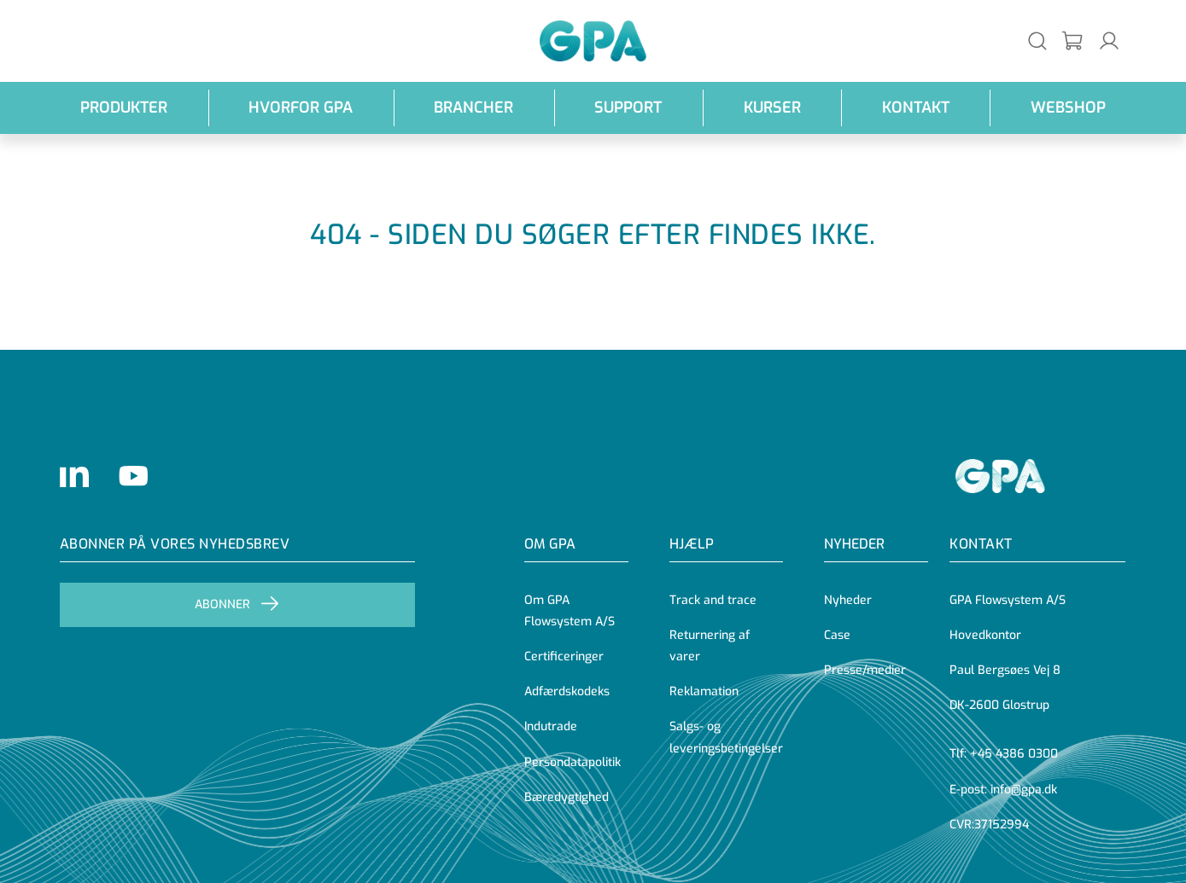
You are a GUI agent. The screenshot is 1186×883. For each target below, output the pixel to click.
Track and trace (713, 600)
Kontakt (915, 107)
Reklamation (704, 691)
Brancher (473, 107)
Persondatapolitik (572, 762)
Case (837, 635)
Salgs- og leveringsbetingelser (726, 737)
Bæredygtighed (566, 797)
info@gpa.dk (1023, 789)
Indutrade (550, 726)
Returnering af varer (709, 646)
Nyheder (854, 544)
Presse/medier (865, 670)
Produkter (123, 107)
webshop (1068, 107)
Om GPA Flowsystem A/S (569, 611)
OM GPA (549, 544)
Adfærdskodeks (567, 691)
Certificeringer (564, 656)
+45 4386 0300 (1014, 754)
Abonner (237, 604)
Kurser (772, 107)
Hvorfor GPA (300, 107)
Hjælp (691, 544)
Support (628, 107)
